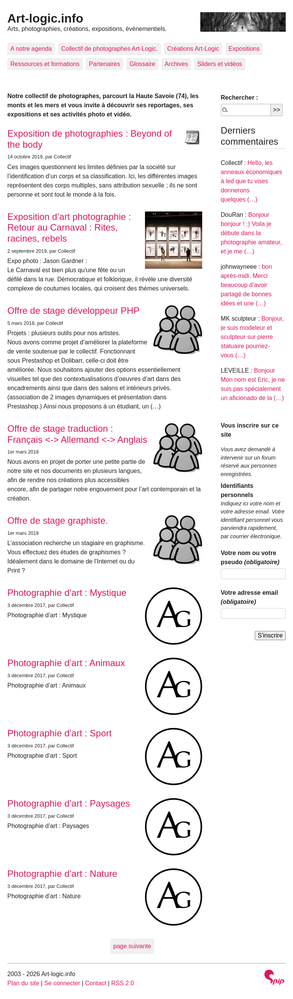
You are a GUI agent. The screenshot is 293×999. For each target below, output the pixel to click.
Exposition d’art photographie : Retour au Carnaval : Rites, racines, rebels (69, 227)
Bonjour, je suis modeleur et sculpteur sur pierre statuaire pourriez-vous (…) (252, 336)
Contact (95, 983)
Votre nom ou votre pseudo (250, 557)
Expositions (244, 48)
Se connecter (62, 983)
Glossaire (142, 64)
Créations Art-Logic (193, 48)
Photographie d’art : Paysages (68, 803)
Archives (176, 64)
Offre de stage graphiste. (57, 520)
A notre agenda (31, 48)
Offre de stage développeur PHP (73, 310)
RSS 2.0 (122, 983)
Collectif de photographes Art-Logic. (109, 48)
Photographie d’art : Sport (59, 733)
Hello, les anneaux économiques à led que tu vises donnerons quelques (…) (251, 181)
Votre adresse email (249, 597)
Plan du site (23, 983)
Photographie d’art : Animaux (66, 663)
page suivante (132, 946)
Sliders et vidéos (219, 64)
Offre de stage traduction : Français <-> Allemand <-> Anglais (77, 434)
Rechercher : (239, 97)
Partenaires (104, 64)
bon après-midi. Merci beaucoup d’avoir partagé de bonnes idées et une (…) (246, 285)
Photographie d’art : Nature (62, 873)
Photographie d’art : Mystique (66, 592)
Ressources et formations (44, 64)
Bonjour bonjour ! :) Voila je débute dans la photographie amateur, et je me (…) (251, 233)
